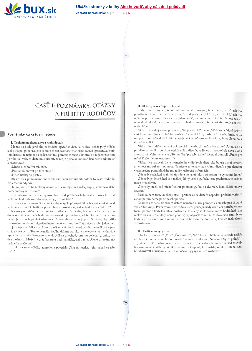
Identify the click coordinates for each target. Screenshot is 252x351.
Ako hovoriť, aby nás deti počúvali (152, 7)
